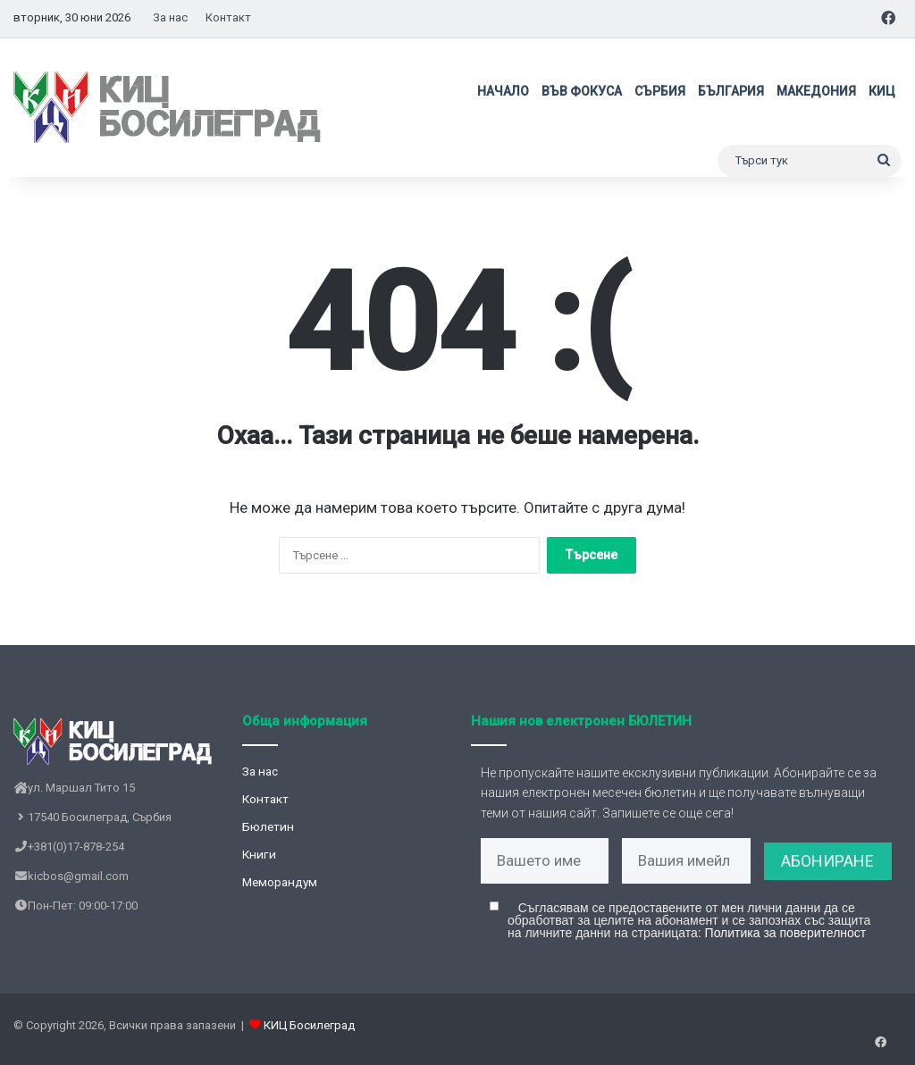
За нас (170, 17)
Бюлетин (268, 826)
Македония (816, 91)
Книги (259, 854)
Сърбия (659, 91)
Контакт (228, 17)
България (731, 91)
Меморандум (279, 882)
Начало (503, 91)
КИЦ (882, 91)
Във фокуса (581, 91)
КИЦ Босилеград (309, 1032)
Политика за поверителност (786, 940)
